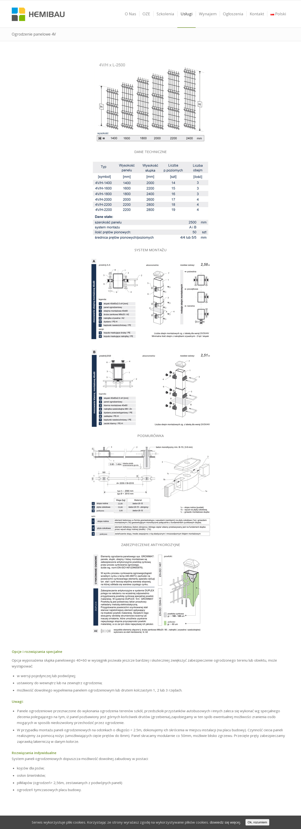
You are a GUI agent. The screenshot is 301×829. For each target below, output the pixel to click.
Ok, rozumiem (257, 822)
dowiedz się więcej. (225, 822)
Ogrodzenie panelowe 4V (34, 34)
